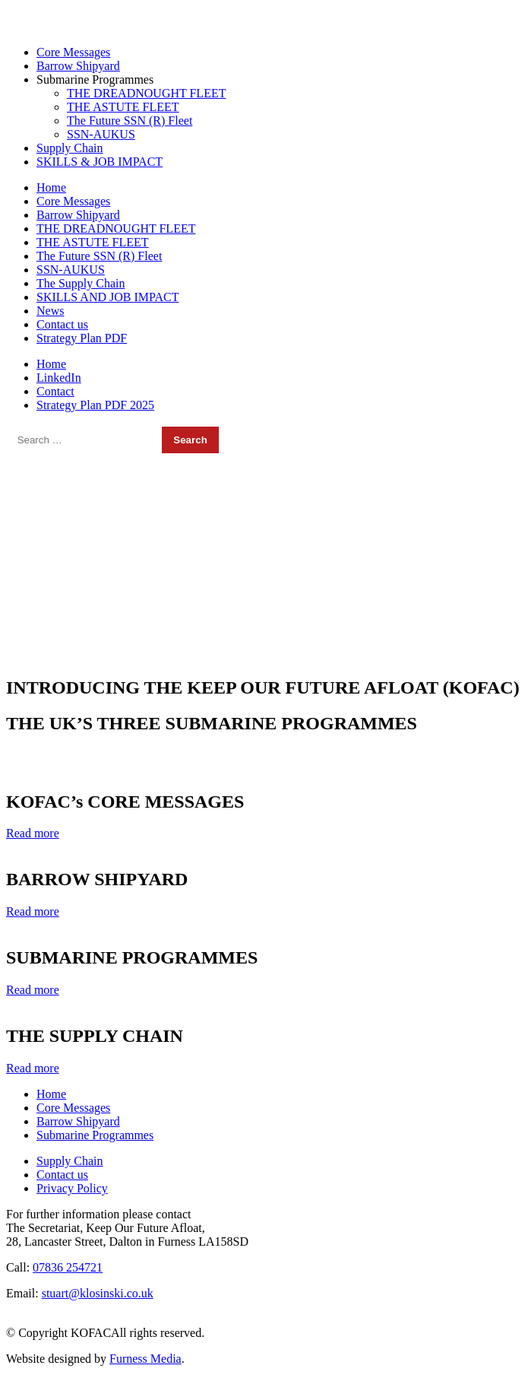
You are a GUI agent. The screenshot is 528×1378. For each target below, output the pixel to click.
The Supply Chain (80, 283)
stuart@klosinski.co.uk (293, 12)
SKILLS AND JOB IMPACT (107, 297)
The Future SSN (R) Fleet (129, 120)
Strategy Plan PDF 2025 (95, 404)
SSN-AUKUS (101, 134)
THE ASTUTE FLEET (123, 106)
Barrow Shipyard (78, 65)
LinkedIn (58, 377)
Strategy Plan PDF (81, 338)
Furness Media (145, 1358)
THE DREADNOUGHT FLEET (146, 93)
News (50, 310)
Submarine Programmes (94, 79)
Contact (55, 391)
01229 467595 (149, 12)
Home (51, 187)
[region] (264, 559)
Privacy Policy (72, 1188)
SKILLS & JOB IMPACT (99, 161)
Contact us (62, 324)
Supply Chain (69, 147)
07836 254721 (63, 12)
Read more (32, 833)
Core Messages (73, 52)
